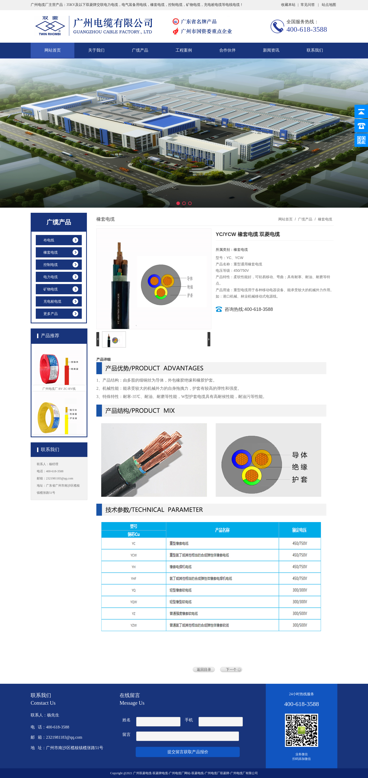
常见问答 (308, 5)
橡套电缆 (324, 219)
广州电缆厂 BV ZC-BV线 (59, 390)
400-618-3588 (306, 29)
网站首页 (52, 50)
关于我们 (96, 50)
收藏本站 (288, 5)
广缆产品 (140, 50)
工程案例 (184, 50)
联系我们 (315, 50)
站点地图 (329, 5)
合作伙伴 (227, 50)
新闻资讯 (271, 50)
